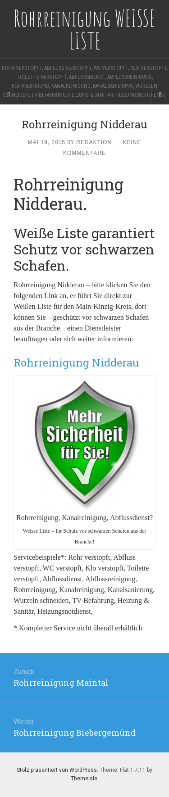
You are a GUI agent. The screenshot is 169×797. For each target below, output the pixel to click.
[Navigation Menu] (160, 95)
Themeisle (84, 778)
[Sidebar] (9, 95)
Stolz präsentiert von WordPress (57, 770)
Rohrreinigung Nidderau (76, 362)
